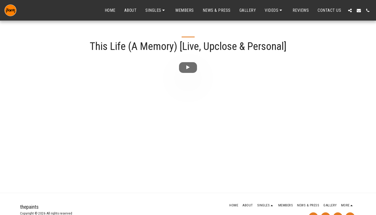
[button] (156, 10)
